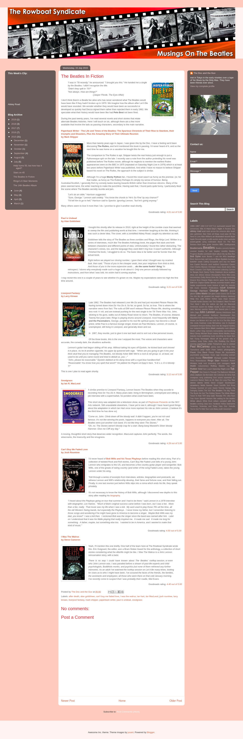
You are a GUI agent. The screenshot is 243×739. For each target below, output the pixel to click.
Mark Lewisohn (217, 328)
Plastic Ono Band (198, 352)
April (16, 199)
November (19, 144)
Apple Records (196, 239)
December (19, 140)
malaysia (197, 328)
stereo (193, 383)
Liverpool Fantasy (70, 293)
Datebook (219, 272)
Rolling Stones (218, 366)
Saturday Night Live (221, 369)
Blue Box (231, 254)
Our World (230, 341)
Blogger (150, 732)
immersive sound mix (198, 307)
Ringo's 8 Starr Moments (25, 181)
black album (217, 254)
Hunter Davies (202, 302)
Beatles (209, 247)
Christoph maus (214, 267)
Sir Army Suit (230, 375)
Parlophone (217, 344)
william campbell (220, 401)
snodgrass (137, 600)
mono (215, 333)
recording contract (228, 355)
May (16, 195)
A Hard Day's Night (213, 229)
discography (216, 275)
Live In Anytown (228, 323)
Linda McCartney (214, 323)
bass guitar (206, 244)
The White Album (228, 393)
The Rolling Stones (213, 393)
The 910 (207, 391)
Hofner (207, 299)
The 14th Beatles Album (25, 185)
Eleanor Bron (195, 280)
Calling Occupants (211, 262)
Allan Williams (206, 236)
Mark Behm (205, 328)
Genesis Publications (209, 288)
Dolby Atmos (206, 277)
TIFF (204, 396)
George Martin (219, 290)
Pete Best (226, 347)
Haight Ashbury (221, 296)
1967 (197, 226)
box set (204, 259)
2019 (14, 119)
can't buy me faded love (107, 596)
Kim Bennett (203, 318)
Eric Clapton (199, 283)
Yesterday (194, 406)
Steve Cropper (217, 383)
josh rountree (165, 596)
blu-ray (225, 254)
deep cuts (194, 275)
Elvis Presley (230, 280)
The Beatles (217, 390)
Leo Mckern (200, 320)
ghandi (232, 291)
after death (74, 596)
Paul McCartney (200, 346)
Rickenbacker (201, 361)
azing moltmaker (209, 242)
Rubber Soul (196, 369)
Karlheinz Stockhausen (220, 315)
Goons (223, 294)
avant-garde (195, 242)
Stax (233, 380)
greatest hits (209, 296)
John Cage (194, 312)
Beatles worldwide (205, 254)
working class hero (204, 404)
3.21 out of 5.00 (174, 287)
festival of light (218, 285)
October (18, 149)
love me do (217, 325)
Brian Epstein (221, 259)
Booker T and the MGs (217, 256)
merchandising (229, 331)
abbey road (195, 231)
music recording (217, 336)
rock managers (223, 363)
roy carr (231, 366)
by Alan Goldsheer (70, 221)
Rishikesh (224, 361)
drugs (224, 277)
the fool (202, 393)
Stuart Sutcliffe (220, 385)
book (204, 256)
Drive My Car (216, 277)
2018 (14, 124)
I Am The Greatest (216, 302)
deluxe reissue (205, 275)
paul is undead (124, 600)
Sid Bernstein (208, 375)
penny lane (216, 347)
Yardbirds (216, 404)
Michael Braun (206, 333)
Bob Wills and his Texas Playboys (123, 458)
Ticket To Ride (196, 396)
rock (200, 363)
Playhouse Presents (158, 402)
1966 (192, 226)
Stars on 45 (19, 172)
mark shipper (92, 600)
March (17, 203)
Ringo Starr (214, 360)
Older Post (175, 700)
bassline (215, 244)
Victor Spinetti (199, 398)
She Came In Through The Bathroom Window (217, 372)
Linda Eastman (200, 323)
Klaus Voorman (220, 318)
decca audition (229, 272)
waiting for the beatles (226, 398)
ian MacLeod (152, 596)
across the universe (218, 231)
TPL (224, 396)
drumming (231, 277)
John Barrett (219, 309)
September (19, 153)
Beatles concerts (222, 248)
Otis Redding (219, 341)
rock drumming (210, 363)
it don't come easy (227, 307)
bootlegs (231, 256)
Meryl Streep (195, 333)
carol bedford (213, 264)
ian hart (140, 596)
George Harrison (199, 291)
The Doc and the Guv (204, 73)
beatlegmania (230, 244)
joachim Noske (208, 309)
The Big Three (229, 391)
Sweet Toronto (218, 388)
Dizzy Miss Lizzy (228, 275)
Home (122, 700)
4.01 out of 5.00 (174, 212)
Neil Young (194, 339)
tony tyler (211, 396)
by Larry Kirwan (69, 296)
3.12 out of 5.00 (174, 374)
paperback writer (107, 600)
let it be (209, 320)
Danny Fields (209, 272)
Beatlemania (196, 248)
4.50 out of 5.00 (173, 530)
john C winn (230, 309)
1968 (202, 226)
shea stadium (196, 375)
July (16, 161)
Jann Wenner (195, 309)
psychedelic (194, 355)
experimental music (204, 285)
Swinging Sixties (196, 391)
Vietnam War (211, 398)
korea (229, 318)
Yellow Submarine (228, 404)
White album (196, 401)
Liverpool (194, 325)
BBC (222, 244)
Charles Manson (201, 267)
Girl (209, 294)
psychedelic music (207, 355)
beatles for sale (205, 251)
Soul (215, 378)
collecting (224, 270)
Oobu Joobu (208, 341)
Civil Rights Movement (211, 270)
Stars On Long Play (223, 380)
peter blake (205, 350)
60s (201, 229)
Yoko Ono (223, 406)
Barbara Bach (195, 244)
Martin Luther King (197, 331)
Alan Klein (207, 234)
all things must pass (220, 234)
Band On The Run (226, 242)
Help (192, 299)
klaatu (211, 318)
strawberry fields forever (201, 385)
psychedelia (230, 352)
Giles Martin (202, 293)
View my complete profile (202, 86)
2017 (14, 128)
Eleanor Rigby (207, 280)
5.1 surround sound (222, 226)
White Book (207, 401)
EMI (192, 282)
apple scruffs (207, 239)
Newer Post (68, 700)
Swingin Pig (230, 388)
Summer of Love (204, 388)
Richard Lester (221, 358)
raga (218, 355)
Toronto (219, 396)
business (231, 259)
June (16, 190)
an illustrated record (221, 236)
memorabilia (218, 331)
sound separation (225, 378)
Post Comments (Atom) (128, 711)
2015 (14, 136)
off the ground (222, 339)
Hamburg (231, 296)
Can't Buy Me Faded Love (74, 449)
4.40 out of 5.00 (174, 584)
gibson (192, 294)
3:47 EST (209, 226)
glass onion (215, 294)
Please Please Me (216, 352)
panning (193, 344)
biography (115, 495)
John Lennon (207, 312)
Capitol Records (200, 264)
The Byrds (194, 393)
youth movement (225, 409)
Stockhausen (230, 383)
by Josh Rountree (70, 452)
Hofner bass (217, 299)
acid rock (206, 231)
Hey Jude (200, 299)
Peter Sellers (217, 350)
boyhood (211, 259)
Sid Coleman (219, 375)
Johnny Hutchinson (223, 312)
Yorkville (232, 406)
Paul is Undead (69, 218)
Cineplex (198, 270)
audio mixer (223, 239)
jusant (131, 732)
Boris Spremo (195, 259)
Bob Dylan (195, 256)
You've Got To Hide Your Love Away (204, 409)
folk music (194, 288)
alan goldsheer (87, 596)
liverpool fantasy (76, 600)
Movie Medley (224, 333)
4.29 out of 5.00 (174, 443)
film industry (230, 285)
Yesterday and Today (208, 406)
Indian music (213, 307)
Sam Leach (207, 369)
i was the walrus (128, 596)
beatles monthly (221, 251)
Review (198, 358)
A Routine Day (229, 229)
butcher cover (196, 261)
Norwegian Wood (208, 339)
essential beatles (223, 283)
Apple (233, 236)
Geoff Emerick (227, 287)
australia (231, 239)
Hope (225, 299)
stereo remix (203, 383)
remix (192, 358)
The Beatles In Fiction (24, 177)
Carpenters (224, 264)
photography (229, 349)
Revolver (207, 357)
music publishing (203, 336)
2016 (14, 132)
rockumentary (203, 366)
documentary (195, 277)
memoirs (209, 331)
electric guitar (218, 280)
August (17, 157)
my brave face (229, 336)
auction (215, 239)
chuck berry (226, 267)
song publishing (205, 378)
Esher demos (210, 282)
